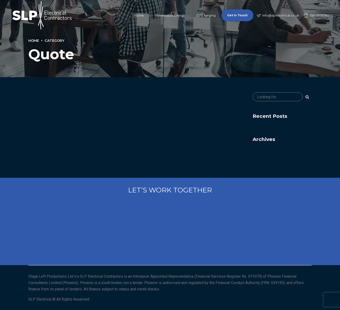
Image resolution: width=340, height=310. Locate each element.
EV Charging (206, 15)
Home (139, 15)
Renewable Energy (170, 15)
